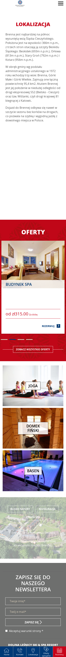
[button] (59, 652)
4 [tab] (29, 339)
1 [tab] (4, 339)
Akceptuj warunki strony (25, 631)
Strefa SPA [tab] (33, 517)
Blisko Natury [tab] (20, 509)
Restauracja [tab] (47, 509)
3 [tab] (21, 339)
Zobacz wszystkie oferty (33, 349)
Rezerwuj (51, 326)
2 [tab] (12, 339)
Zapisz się (32, 622)
